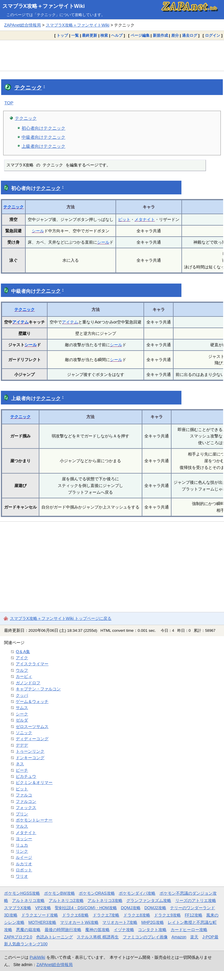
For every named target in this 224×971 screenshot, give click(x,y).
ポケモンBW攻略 (59, 893)
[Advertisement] (112, 55)
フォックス (26, 807)
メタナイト (144, 219)
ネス (20, 763)
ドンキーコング (30, 757)
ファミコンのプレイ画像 (145, 937)
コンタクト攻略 (152, 929)
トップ (62, 35)
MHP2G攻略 (152, 922)
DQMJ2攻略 (155, 907)
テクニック (28, 88)
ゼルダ (22, 720)
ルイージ (24, 857)
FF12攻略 (193, 915)
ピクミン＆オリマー (34, 782)
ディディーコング (32, 738)
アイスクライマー (32, 664)
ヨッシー (24, 838)
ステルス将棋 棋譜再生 (98, 937)
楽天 (194, 937)
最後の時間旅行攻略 (63, 929)
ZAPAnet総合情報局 (22, 25)
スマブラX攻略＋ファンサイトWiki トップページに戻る (60, 618)
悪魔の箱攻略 (28, 929)
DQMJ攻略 (130, 907)
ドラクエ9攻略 (167, 915)
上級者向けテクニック (43, 146)
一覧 (75, 35)
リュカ (22, 845)
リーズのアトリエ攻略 (195, 900)
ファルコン (26, 801)
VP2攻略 (43, 907)
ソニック (24, 732)
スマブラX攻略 (17, 907)
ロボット (24, 870)
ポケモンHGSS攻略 (22, 893)
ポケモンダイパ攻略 (137, 893)
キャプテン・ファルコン (38, 689)
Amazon (179, 937)
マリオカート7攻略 (119, 922)
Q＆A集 (23, 651)
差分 (175, 35)
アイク (22, 657)
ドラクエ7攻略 (106, 915)
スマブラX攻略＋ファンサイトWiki (43, 6)
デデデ (22, 745)
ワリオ (22, 876)
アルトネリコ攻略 (28, 900)
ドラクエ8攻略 (136, 915)
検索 (104, 35)
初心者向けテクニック (43, 128)
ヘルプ (117, 35)
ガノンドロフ (28, 682)
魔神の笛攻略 (97, 929)
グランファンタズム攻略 (148, 900)
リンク (22, 851)
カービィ (24, 676)
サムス (22, 707)
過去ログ (189, 35)
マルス (22, 826)
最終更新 (89, 35)
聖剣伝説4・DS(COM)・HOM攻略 (86, 907)
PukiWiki (37, 957)
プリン (22, 814)
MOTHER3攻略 (42, 922)
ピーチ (22, 770)
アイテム (20, 322)
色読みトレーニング (54, 937)
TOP (8, 102)
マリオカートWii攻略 (79, 922)
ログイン (212, 35)
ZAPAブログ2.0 (18, 937)
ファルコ (24, 795)
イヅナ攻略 (124, 929)
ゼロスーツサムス (32, 726)
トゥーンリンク (30, 751)
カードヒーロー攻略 (189, 929)
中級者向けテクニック (43, 137)
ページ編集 (140, 35)
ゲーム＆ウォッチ (32, 701)
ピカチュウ (26, 776)
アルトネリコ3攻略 (105, 900)
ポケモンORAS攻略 (97, 893)
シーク (22, 714)
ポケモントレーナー (34, 820)
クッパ (22, 695)
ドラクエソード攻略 (39, 915)
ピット (124, 219)
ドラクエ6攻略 (75, 915)
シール (38, 230)
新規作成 (160, 35)
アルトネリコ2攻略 (66, 900)
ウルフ (22, 670)
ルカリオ (24, 863)
